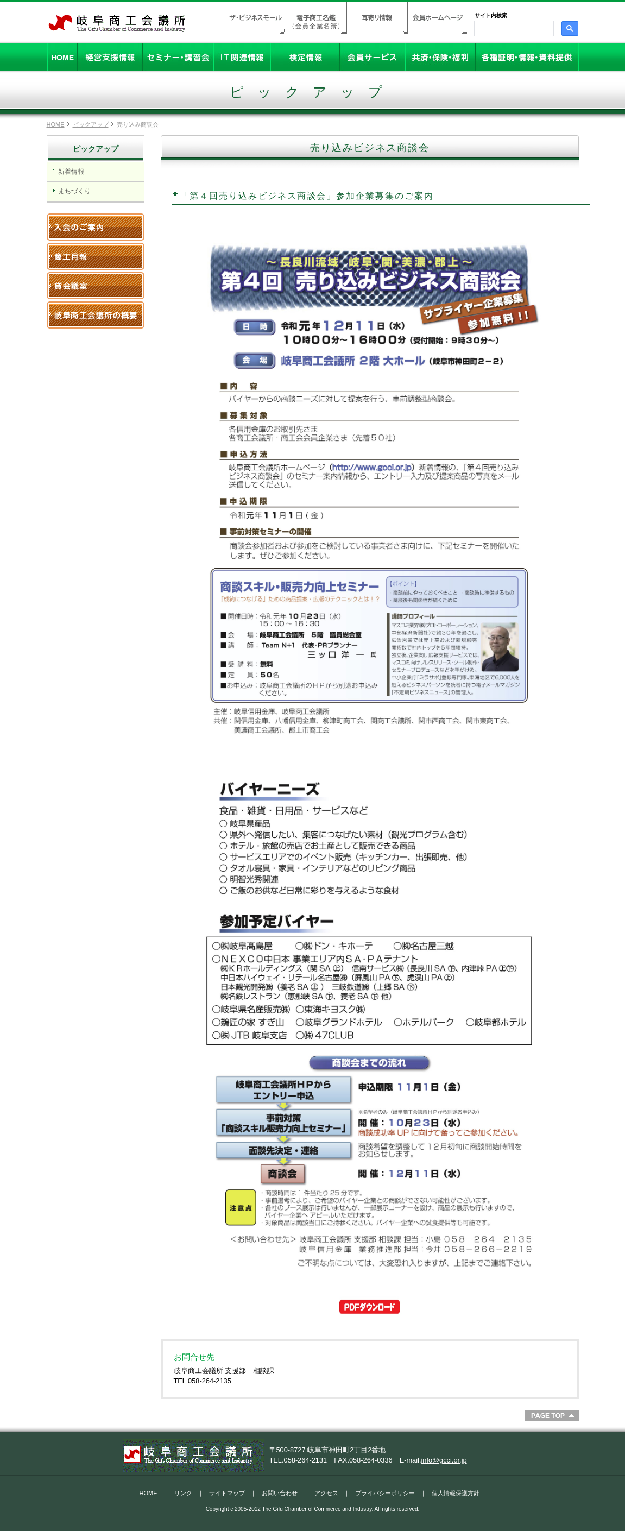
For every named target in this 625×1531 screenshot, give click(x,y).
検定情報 (305, 57)
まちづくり (74, 191)
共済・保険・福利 (440, 57)
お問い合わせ (280, 1493)
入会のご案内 (95, 227)
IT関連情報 (241, 57)
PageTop (552, 1415)
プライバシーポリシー (385, 1493)
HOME (62, 57)
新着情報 (71, 171)
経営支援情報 (110, 57)
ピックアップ (91, 124)
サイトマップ (227, 1493)
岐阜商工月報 (95, 256)
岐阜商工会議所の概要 (95, 315)
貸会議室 (95, 285)
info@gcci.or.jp (443, 1460)
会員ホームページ (437, 18)
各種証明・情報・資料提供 (527, 57)
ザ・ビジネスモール (255, 18)
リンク (183, 1493)
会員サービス (372, 57)
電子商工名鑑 (316, 18)
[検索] (512, 29)
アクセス (326, 1493)
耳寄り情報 (376, 18)
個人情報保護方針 (455, 1493)
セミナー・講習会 (178, 57)
